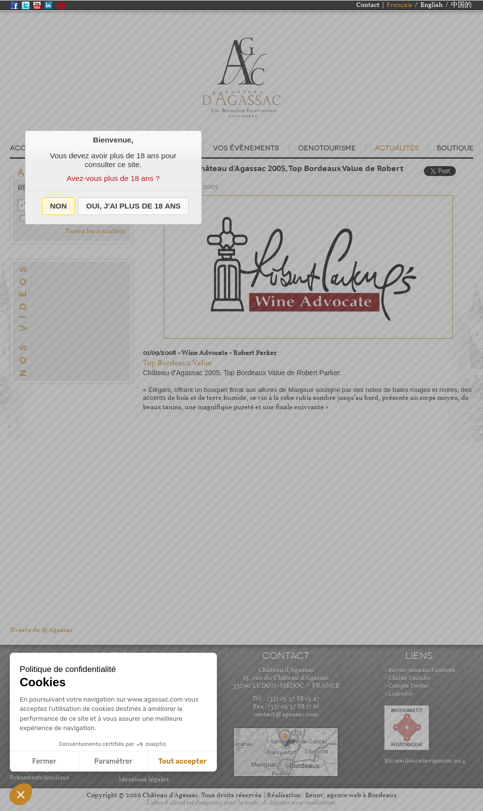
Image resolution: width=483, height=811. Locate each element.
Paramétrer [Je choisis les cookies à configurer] (113, 761)
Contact (368, 5)
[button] (58, 206)
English (431, 5)
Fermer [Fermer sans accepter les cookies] (44, 761)
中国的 (461, 5)
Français (399, 5)
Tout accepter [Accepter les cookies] (182, 761)
